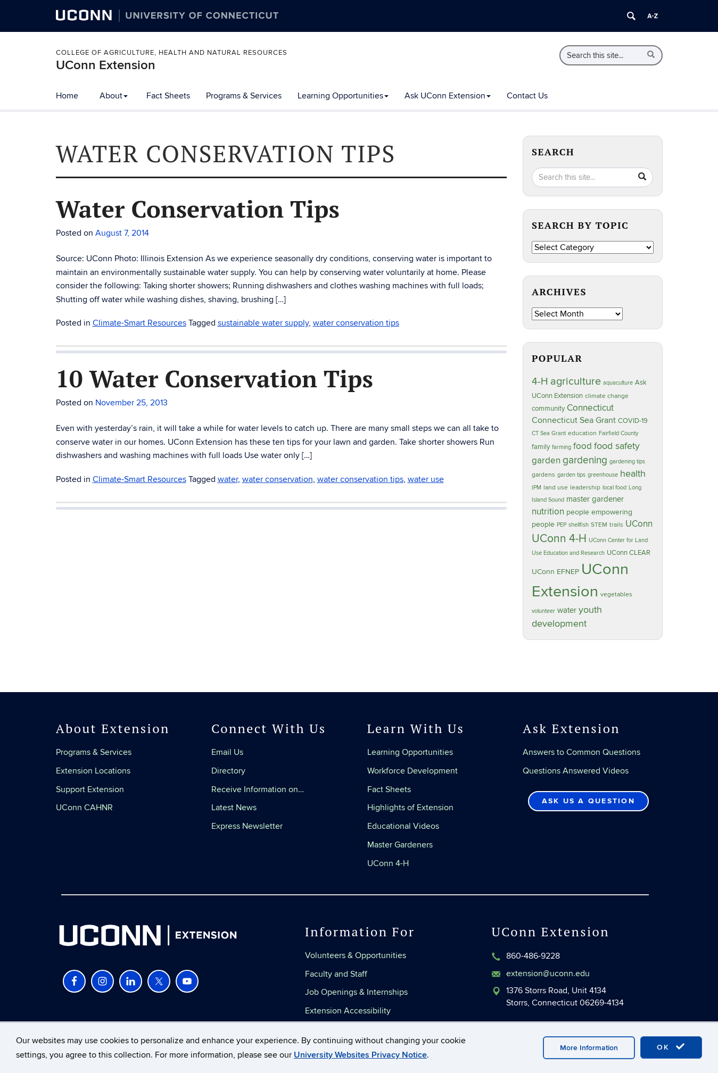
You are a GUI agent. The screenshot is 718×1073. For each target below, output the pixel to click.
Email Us (227, 752)
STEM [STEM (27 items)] (599, 525)
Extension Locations (93, 771)
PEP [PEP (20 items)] (561, 524)
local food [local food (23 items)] (614, 487)
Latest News (234, 807)
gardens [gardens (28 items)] (543, 475)
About (114, 95)
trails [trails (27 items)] (616, 525)
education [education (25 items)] (582, 433)
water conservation (277, 479)
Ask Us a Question (588, 800)
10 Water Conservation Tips (214, 378)
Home (67, 95)
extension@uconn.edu (548, 973)
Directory (228, 771)
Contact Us (527, 95)
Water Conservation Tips (198, 208)
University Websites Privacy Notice (360, 1055)
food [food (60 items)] (582, 446)
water (228, 479)
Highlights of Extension (410, 807)
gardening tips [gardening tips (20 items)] (627, 461)
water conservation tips (356, 323)
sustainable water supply (263, 323)
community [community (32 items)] (548, 408)
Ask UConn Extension (448, 95)
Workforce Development (412, 771)
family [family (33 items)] (541, 447)
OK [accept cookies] (671, 1047)
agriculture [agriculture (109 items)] (575, 381)
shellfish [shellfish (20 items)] (578, 524)
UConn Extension (105, 65)
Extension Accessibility (348, 1010)
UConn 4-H (388, 863)
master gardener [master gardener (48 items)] (595, 499)
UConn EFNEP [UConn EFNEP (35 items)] (555, 572)
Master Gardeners (400, 844)
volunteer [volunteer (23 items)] (543, 611)
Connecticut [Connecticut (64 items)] (590, 408)
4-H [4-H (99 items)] (540, 381)
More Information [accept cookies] (589, 1047)
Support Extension (90, 789)
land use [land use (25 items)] (555, 487)
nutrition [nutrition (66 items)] (548, 511)
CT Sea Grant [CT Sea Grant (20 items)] (549, 433)
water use (426, 479)
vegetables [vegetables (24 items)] (616, 594)
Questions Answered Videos (576, 771)
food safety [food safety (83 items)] (617, 446)
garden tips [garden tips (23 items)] (571, 474)
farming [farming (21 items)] (561, 447)
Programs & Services (244, 95)
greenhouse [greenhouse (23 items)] (603, 474)
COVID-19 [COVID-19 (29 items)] (633, 421)
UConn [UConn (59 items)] (639, 524)
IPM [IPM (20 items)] (536, 487)
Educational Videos (403, 826)
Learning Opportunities (343, 95)
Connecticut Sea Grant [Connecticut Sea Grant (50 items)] (574, 420)
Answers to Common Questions (581, 752)
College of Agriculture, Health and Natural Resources (171, 52)
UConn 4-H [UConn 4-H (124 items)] (559, 538)
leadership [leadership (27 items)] (585, 488)
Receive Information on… (257, 789)
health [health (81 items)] (633, 473)
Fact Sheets (168, 95)
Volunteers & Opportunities (355, 955)
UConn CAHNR (84, 807)
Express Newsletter (247, 826)
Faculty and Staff (336, 974)
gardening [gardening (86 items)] (585, 460)
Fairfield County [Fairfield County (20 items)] (618, 433)
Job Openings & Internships (356, 992)
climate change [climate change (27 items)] (607, 396)
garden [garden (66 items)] (546, 460)
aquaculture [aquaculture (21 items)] (618, 382)
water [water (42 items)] (566, 610)
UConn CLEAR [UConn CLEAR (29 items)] (628, 552)
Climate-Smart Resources (139, 323)
